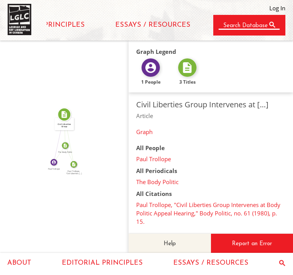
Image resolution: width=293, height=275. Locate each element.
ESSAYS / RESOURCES (152, 25)
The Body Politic (157, 182)
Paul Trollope (153, 159)
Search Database (245, 26)
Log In (277, 8)
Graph (144, 132)
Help (170, 244)
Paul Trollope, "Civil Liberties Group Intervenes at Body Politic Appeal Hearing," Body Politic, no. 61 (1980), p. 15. (208, 213)
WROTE (57, 137)
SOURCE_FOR (71, 154)
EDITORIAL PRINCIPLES (102, 263)
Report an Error (252, 244)
